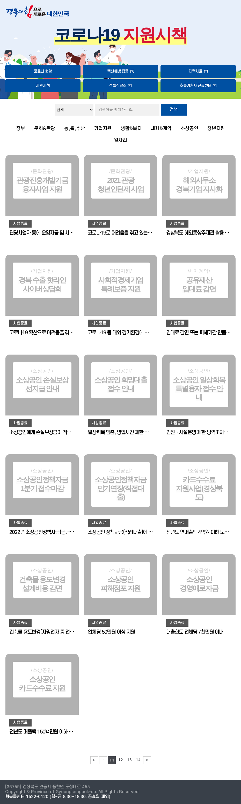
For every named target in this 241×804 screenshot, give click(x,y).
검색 (174, 109)
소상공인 (189, 128)
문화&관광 (44, 128)
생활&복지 (131, 128)
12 (120, 760)
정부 (20, 128)
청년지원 (216, 128)
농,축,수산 (74, 128)
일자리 (120, 140)
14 (138, 760)
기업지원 (103, 128)
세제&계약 (161, 128)
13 (129, 760)
